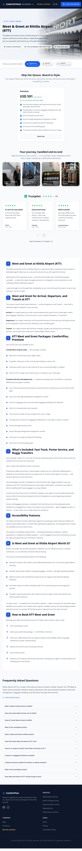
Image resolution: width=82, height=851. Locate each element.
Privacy (45, 828)
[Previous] (38, 238)
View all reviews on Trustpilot (41, 244)
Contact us (6, 828)
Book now (41, 136)
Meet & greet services (50, 799)
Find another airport (11, 700)
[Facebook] (4, 810)
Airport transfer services (51, 807)
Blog (4, 824)
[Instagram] (8, 810)
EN (56, 4)
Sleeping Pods (48, 811)
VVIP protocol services (50, 815)
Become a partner (43, 4)
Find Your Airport (71, 4)
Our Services (28, 4)
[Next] (44, 238)
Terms (45, 824)
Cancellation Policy (49, 832)
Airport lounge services (51, 803)
